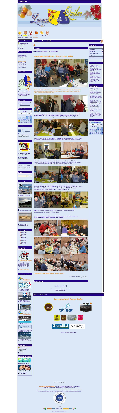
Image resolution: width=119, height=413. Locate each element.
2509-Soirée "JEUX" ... (95, 66)
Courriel (21, 48)
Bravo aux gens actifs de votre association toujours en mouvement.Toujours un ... (96, 97)
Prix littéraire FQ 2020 (24, 266)
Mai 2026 (96, 122)
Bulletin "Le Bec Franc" (23, 340)
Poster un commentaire (61, 286)
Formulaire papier (23, 95)
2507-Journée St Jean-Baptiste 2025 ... (95, 81)
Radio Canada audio (23, 363)
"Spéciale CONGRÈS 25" (24, 331)
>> (101, 124)
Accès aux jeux (22, 373)
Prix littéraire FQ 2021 (24, 265)
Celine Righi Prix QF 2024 (25, 262)
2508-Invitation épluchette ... (96, 77)
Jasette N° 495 (22, 62)
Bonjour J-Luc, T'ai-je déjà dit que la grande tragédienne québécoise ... (96, 102)
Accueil (26, 37)
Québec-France (24, 323)
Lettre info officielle (24, 300)
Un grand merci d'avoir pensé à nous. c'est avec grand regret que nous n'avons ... (95, 115)
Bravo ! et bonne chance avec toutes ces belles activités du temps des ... (95, 91)
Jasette (30, 37)
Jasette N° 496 (22, 64)
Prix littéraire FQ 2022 (24, 264)
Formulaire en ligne (23, 93)
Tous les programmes (24, 289)
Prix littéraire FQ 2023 (24, 263)
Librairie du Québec (24, 310)
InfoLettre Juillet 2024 (24, 290)
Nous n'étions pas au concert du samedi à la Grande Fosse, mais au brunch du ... (95, 108)
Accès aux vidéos (23, 372)
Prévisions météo (22, 165)
